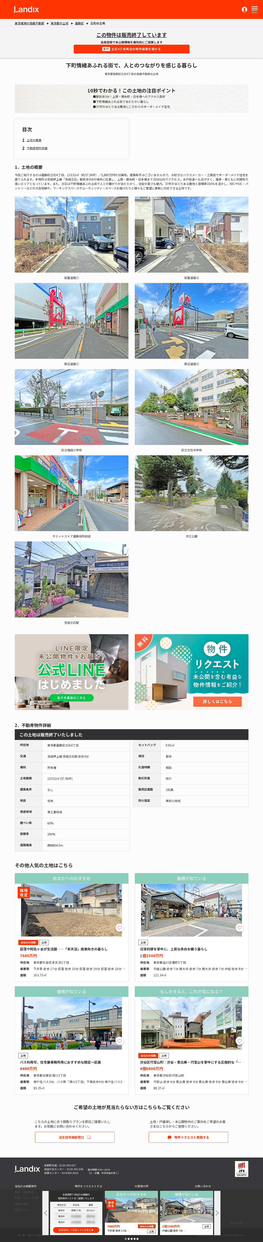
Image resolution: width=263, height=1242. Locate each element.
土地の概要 (34, 140)
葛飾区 (79, 23)
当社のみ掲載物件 (26, 1186)
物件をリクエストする (88, 1186)
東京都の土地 (59, 23)
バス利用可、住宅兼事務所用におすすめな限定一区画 (60, 1062)
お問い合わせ (203, 1186)
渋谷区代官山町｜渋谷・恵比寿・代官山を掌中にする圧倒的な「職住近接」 (197, 1062)
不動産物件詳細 (37, 148)
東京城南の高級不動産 (29, 23)
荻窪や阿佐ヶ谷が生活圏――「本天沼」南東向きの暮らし (64, 948)
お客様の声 (141, 1186)
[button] (255, 8)
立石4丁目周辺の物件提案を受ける (131, 49)
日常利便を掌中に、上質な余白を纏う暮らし (173, 948)
